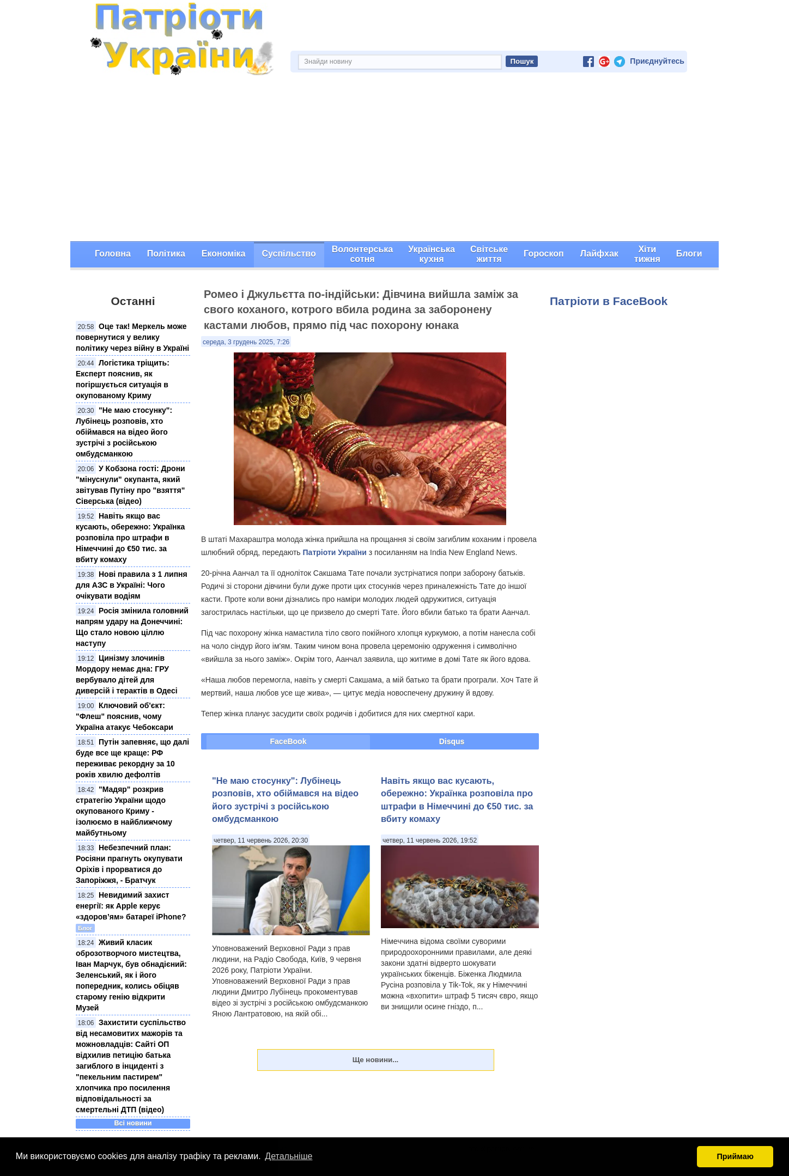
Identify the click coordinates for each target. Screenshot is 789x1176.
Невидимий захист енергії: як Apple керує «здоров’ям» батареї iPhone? (131, 906)
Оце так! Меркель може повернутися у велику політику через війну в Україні (132, 337)
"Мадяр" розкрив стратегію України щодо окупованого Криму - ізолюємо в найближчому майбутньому (124, 811)
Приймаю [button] (735, 1156)
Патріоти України (335, 552)
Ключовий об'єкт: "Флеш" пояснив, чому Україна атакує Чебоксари (124, 716)
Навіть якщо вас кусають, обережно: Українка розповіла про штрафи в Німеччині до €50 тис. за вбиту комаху (130, 537)
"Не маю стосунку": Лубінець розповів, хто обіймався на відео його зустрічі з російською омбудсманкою (124, 432)
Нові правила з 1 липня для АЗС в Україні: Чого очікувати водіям (131, 585)
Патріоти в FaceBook (608, 301)
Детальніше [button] (288, 1156)
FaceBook (288, 741)
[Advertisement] (394, 159)
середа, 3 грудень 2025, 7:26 (246, 342)
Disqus (452, 741)
